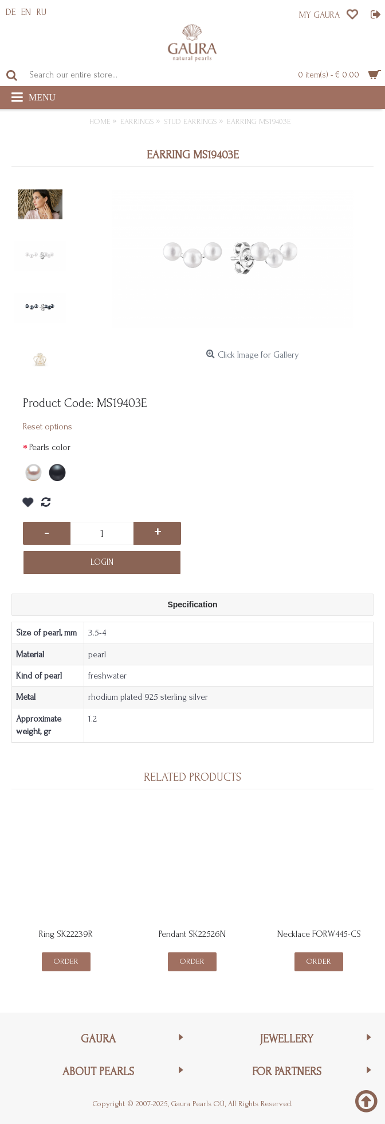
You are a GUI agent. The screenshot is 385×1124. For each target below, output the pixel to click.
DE (10, 12)
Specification (192, 604)
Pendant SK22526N (192, 934)
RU (41, 12)
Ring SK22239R (66, 934)
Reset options (47, 426)
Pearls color (49, 447)
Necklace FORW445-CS (319, 934)
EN (26, 12)
